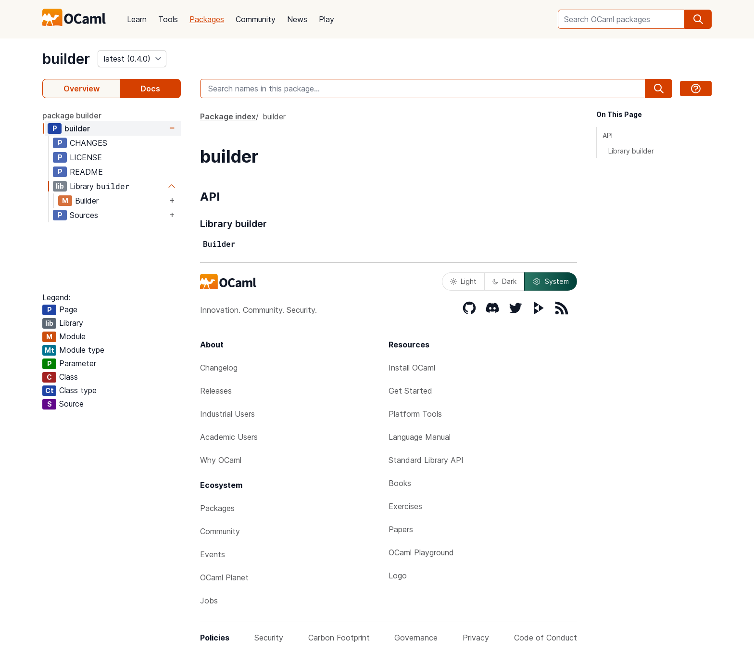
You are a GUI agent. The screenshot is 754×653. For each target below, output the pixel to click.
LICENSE (86, 157)
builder (66, 58)
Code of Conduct (545, 637)
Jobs (209, 600)
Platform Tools (415, 414)
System (550, 281)
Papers (401, 529)
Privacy (476, 637)
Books (400, 483)
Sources (84, 215)
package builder (71, 115)
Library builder (631, 151)
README (86, 172)
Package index (228, 116)
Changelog (219, 367)
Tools (168, 19)
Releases (216, 391)
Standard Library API (426, 460)
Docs (150, 88)
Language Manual (420, 437)
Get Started (410, 391)
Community (256, 19)
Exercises (405, 506)
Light (463, 281)
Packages (206, 19)
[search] (698, 19)
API (608, 135)
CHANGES (88, 143)
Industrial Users (227, 414)
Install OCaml (412, 367)
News (297, 19)
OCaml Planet (224, 577)
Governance (416, 637)
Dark (504, 281)
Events (212, 554)
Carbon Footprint (339, 637)
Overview (81, 88)
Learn (137, 19)
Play (326, 19)
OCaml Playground (421, 552)
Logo (398, 575)
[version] (132, 58)
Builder (87, 200)
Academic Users (229, 437)
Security (268, 637)
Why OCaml (220, 460)
